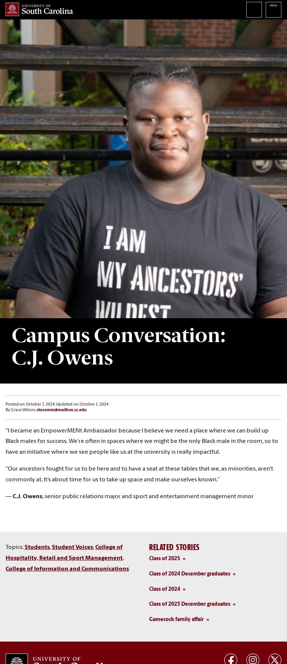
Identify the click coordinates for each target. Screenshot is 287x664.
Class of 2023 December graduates (189, 604)
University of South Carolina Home (39, 9)
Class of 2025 (164, 559)
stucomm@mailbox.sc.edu (62, 410)
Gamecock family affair (176, 620)
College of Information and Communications (67, 569)
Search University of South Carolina (254, 10)
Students (37, 547)
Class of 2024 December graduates (189, 574)
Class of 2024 (164, 589)
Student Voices (72, 547)
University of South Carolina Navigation (273, 10)
